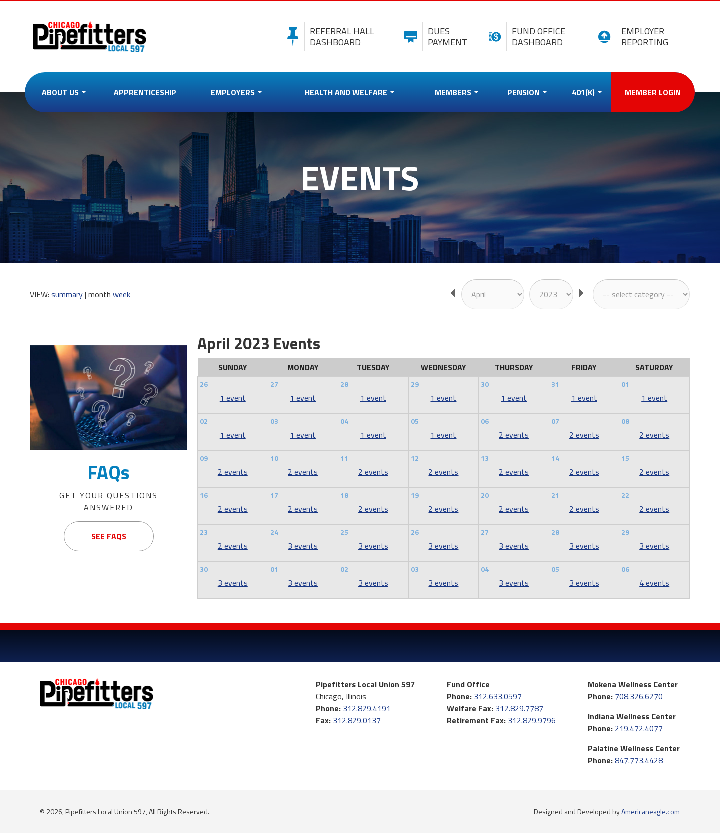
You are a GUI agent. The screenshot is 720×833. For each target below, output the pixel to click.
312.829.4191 (367, 708)
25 (344, 532)
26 (204, 384)
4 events (655, 583)
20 (485, 495)
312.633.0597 (498, 696)
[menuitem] (62, 92)
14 (556, 458)
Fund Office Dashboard (525, 37)
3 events (303, 546)
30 (485, 384)
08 (626, 421)
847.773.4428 (639, 760)
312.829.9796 (532, 720)
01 (626, 384)
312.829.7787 (520, 708)
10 (274, 458)
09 (204, 458)
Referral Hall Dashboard (328, 37)
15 (626, 458)
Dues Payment (434, 37)
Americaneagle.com (651, 811)
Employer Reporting (631, 37)
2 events (514, 435)
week (121, 294)
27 (274, 384)
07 (556, 421)
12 (415, 458)
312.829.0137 (357, 720)
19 (415, 495)
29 (415, 384)
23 (204, 532)
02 (204, 421)
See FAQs (109, 536)
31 (556, 384)
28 (344, 384)
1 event (233, 398)
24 (274, 532)
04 (344, 421)
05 (415, 421)
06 (485, 421)
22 (626, 495)
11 (344, 458)
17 (274, 495)
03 (274, 421)
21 (556, 495)
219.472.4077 (639, 728)
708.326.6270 (639, 696)
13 (485, 458)
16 (204, 495)
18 (344, 495)
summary (67, 294)
